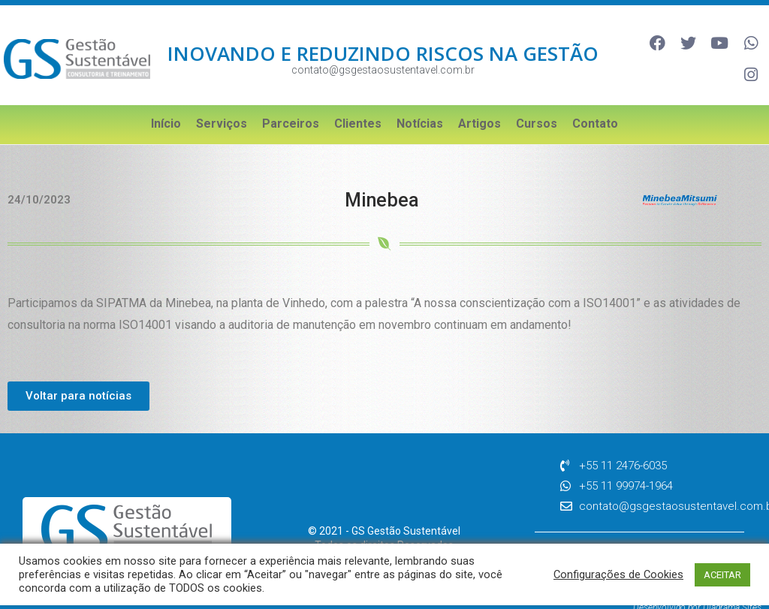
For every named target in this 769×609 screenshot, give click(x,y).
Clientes (357, 102)
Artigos (479, 102)
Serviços (221, 102)
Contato (595, 102)
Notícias (420, 102)
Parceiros (290, 102)
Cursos (536, 102)
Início (166, 102)
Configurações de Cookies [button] (618, 574)
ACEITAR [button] (722, 574)
